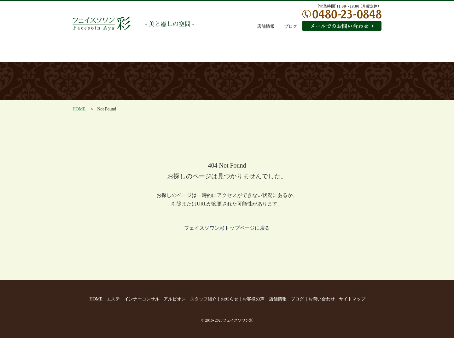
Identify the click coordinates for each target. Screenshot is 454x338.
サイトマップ (352, 299)
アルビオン (200, 52)
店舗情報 (266, 26)
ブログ (290, 26)
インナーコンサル (149, 52)
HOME (79, 109)
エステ (98, 52)
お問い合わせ (321, 299)
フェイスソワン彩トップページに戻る (227, 228)
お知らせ (303, 52)
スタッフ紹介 (251, 52)
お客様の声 (355, 52)
